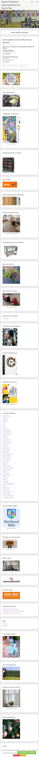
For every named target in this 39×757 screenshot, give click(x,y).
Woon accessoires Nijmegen (22, 66)
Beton (4, 424)
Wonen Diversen (15, 64)
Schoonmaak (5, 461)
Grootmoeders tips (7, 441)
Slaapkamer (5, 463)
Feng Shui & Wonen (7, 434)
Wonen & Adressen (7, 64)
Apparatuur (5, 418)
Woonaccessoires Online (8, 495)
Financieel (5, 436)
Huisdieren (5, 445)
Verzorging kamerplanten (8, 483)
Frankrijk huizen (6, 439)
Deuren (4, 428)
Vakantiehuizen (6, 475)
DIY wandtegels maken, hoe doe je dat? (11, 613)
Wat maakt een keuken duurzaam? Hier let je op (13, 611)
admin (13, 44)
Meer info (23, 755)
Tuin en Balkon (6, 473)
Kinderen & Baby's (7, 455)
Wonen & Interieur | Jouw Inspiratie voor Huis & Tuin (10, 5)
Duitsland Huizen (6, 430)
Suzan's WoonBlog (7, 465)
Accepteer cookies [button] (26, 752)
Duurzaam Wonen (7, 432)
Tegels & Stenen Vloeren (8, 467)
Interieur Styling (6, 449)
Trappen (4, 471)
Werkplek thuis (6, 489)
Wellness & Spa (6, 487)
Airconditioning (6, 416)
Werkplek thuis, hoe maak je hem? (10, 609)
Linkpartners (5, 626)
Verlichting (5, 479)
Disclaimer (5, 624)
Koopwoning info (7, 459)
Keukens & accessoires (8, 453)
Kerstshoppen (6, 451)
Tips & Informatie (7, 469)
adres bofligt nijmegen (26, 64)
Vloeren (4, 485)
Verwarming (5, 481)
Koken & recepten (7, 457)
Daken (4, 426)
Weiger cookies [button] (17, 755)
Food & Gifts (5, 437)
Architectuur (5, 420)
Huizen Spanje (6, 447)
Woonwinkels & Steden (8, 497)
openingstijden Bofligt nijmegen (9, 66)
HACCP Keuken (6, 443)
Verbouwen (5, 477)
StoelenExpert (6, 318)
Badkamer (5, 422)
